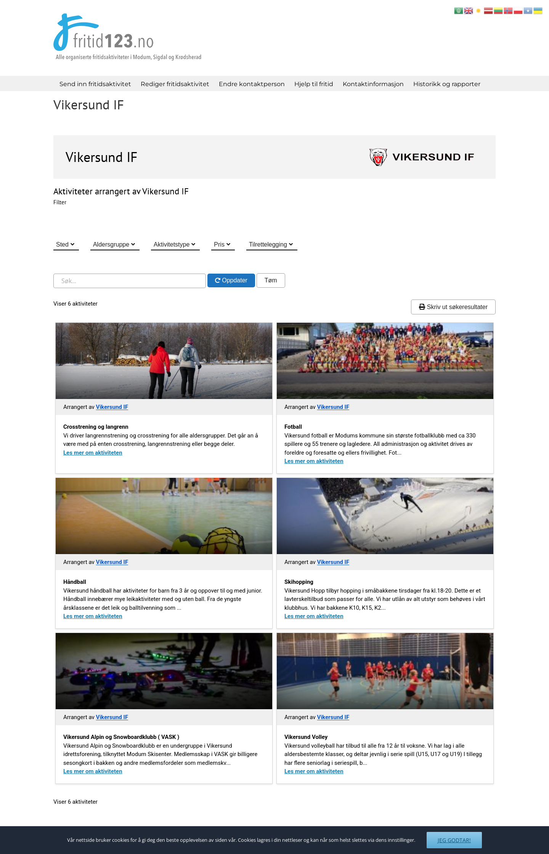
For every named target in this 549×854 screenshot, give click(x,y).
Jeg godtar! (454, 840)
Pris (219, 244)
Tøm (271, 280)
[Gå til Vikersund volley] (385, 671)
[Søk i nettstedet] (129, 281)
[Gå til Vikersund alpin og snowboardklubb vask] (164, 671)
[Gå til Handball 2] (164, 516)
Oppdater (233, 280)
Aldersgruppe (111, 244)
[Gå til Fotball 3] (385, 361)
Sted (62, 244)
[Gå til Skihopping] (385, 516)
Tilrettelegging (268, 244)
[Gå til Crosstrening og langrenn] (164, 361)
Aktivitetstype (171, 244)
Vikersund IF (112, 407)
